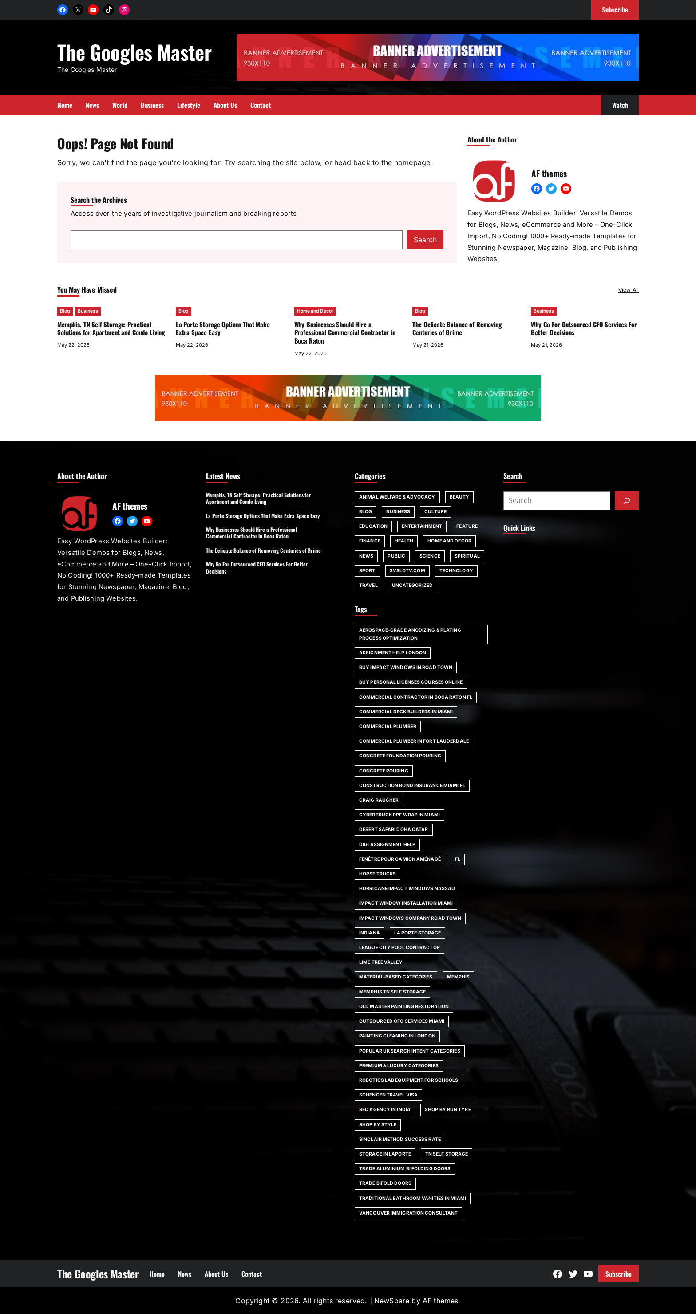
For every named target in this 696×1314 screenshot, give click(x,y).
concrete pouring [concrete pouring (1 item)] (383, 771)
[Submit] (627, 500)
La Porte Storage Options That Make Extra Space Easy (223, 328)
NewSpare (391, 1300)
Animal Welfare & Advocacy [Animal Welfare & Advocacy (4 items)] (397, 497)
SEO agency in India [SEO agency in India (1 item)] (385, 1109)
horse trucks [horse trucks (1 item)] (377, 874)
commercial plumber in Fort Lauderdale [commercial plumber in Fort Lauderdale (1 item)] (414, 741)
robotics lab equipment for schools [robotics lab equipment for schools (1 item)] (409, 1080)
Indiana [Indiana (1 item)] (369, 933)
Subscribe (618, 1273)
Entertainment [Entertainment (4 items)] (422, 526)
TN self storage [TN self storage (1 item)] (446, 1154)
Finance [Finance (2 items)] (369, 541)
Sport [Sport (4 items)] (367, 571)
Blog (65, 311)
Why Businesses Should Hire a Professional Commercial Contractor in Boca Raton (345, 332)
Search (425, 239)
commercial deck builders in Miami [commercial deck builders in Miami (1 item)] (406, 712)
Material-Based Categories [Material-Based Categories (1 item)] (396, 977)
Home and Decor (315, 311)
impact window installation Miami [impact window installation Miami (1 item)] (406, 903)
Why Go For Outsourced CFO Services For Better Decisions (584, 328)
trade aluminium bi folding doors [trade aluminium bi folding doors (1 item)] (405, 1169)
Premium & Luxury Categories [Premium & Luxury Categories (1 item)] (399, 1066)
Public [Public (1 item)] (396, 556)
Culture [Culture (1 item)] (435, 512)
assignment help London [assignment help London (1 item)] (392, 653)
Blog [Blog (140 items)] (365, 512)
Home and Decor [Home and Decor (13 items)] (449, 541)
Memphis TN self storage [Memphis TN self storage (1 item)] (392, 992)
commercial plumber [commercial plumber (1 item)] (387, 726)
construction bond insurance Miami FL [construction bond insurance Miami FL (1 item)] (412, 785)
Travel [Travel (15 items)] (368, 585)
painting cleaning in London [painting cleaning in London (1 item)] (397, 1036)
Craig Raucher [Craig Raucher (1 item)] (379, 800)
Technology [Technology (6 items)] (456, 571)
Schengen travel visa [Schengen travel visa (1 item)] (388, 1095)
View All (628, 289)
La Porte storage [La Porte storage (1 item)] (417, 933)
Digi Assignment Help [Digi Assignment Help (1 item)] (387, 844)
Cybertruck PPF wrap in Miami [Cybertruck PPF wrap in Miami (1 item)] (399, 815)
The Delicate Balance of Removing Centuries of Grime (456, 328)
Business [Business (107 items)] (398, 512)
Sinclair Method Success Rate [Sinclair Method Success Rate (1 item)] (400, 1139)
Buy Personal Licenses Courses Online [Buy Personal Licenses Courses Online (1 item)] (411, 682)
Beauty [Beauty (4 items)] (460, 497)
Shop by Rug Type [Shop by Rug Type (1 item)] (448, 1109)
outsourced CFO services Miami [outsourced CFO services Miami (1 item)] (401, 1021)
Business (88, 311)
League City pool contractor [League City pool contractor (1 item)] (399, 947)
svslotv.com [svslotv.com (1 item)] (407, 571)
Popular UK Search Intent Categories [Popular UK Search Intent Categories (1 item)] (409, 1051)
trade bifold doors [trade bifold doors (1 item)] (385, 1183)
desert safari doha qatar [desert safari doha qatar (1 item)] (393, 829)
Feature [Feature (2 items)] (467, 526)
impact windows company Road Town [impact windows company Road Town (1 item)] (410, 918)
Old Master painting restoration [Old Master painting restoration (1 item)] (404, 1006)
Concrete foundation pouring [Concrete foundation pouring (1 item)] (400, 756)
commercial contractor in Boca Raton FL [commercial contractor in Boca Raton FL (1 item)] (415, 697)
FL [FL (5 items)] (457, 859)
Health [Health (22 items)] (404, 541)
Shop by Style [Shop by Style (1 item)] (377, 1125)
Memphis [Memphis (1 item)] (458, 977)
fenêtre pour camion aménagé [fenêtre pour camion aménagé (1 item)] (400, 859)
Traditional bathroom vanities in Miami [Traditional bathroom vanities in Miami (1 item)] (412, 1198)
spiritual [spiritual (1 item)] (467, 556)
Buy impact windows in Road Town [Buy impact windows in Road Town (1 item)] (405, 667)
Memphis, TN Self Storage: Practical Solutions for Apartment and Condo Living (111, 328)
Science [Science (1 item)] (429, 556)
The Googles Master (134, 52)
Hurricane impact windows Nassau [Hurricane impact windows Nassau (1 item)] (407, 888)
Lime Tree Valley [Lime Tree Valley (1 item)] (381, 962)
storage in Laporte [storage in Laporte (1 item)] (385, 1154)
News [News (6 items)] (366, 556)
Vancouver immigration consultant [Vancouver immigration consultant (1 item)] (408, 1213)
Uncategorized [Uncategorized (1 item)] (412, 585)
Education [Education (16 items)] (373, 526)
